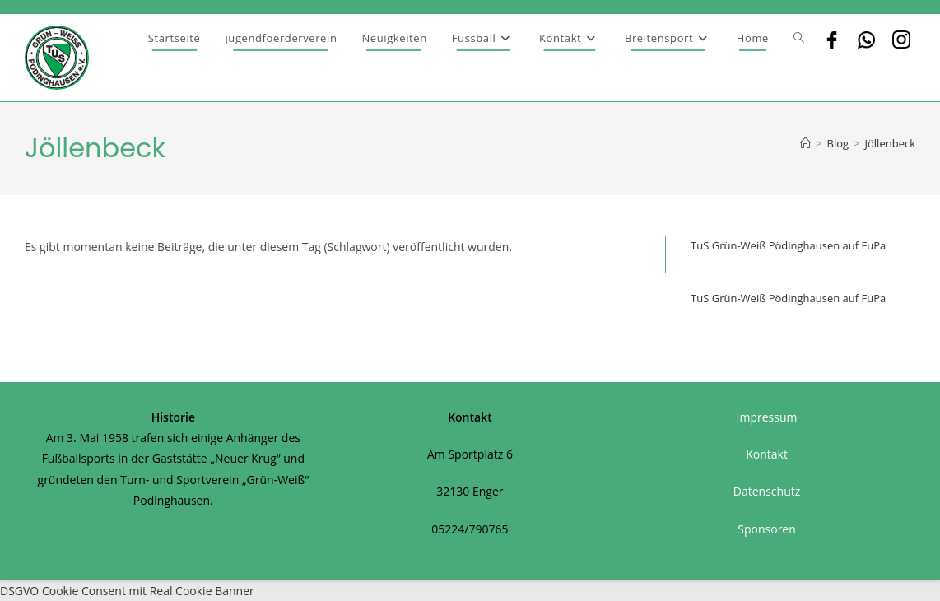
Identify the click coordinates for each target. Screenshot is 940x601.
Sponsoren (767, 529)
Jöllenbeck (890, 143)
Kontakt (767, 454)
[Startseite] (805, 143)
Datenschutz (766, 491)
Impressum (767, 417)
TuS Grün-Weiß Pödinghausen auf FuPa (788, 245)
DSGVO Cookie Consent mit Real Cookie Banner (127, 591)
